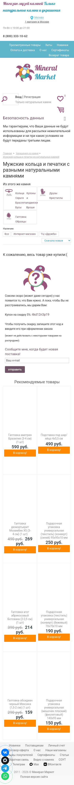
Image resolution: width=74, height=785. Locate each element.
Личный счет (56, 745)
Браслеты (21, 202)
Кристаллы (56, 197)
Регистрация (32, 97)
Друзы (53, 193)
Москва (39, 17)
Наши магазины (55, 750)
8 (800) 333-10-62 (15, 36)
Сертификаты (60, 50)
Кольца (19, 193)
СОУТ (62, 759)
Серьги (19, 197)
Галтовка (20, 216)
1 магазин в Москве (37, 21)
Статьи (64, 754)
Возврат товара (59, 55)
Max (34, 764)
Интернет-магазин (25, 233)
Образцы (20, 221)
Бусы (18, 207)
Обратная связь (18, 759)
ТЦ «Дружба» (49, 233)
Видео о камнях (44, 759)
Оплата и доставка (22, 50)
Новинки (62, 45)
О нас (43, 50)
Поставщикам (34, 745)
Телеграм (19, 764)
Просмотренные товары (25, 45)
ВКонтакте (52, 764)
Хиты (48, 45)
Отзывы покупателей (19, 754)
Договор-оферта (18, 750)
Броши (30, 207)
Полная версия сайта (34, 776)
